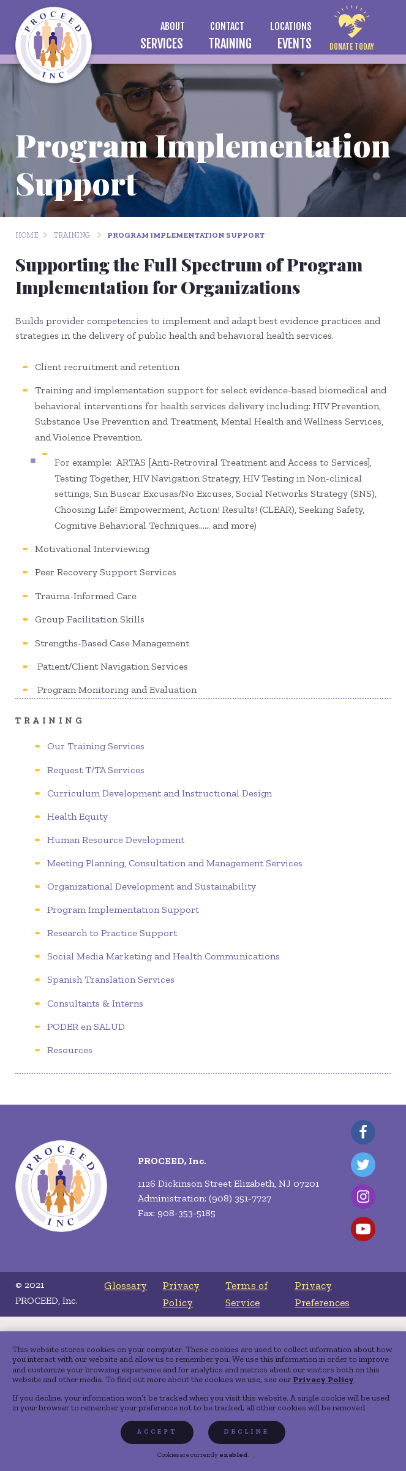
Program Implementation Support (186, 235)
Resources (69, 1050)
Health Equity (77, 816)
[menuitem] (172, 26)
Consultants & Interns (95, 1003)
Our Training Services (96, 746)
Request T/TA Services (96, 770)
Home (27, 235)
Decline (246, 1431)
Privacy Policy (323, 1379)
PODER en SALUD (86, 1026)
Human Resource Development (115, 839)
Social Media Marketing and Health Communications (163, 956)
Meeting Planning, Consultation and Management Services (175, 863)
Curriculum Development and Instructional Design (159, 793)
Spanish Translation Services (111, 979)
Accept (157, 1431)
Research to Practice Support (112, 933)
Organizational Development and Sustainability (151, 886)
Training (72, 235)
